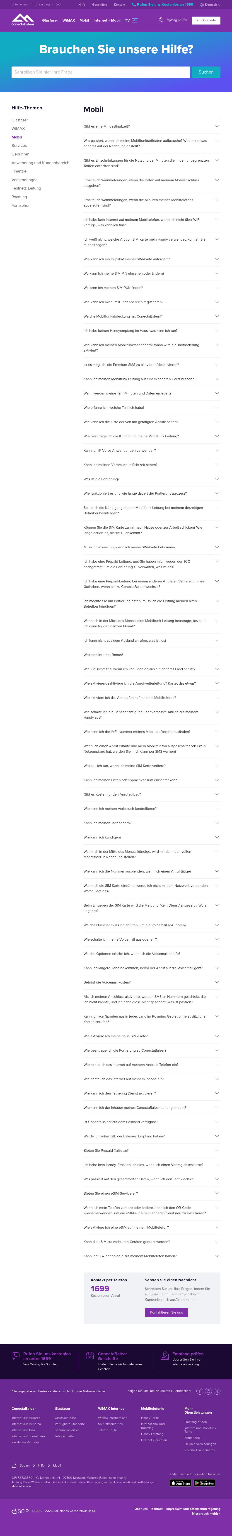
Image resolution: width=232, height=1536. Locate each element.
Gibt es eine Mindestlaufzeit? (107, 126)
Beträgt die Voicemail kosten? (107, 982)
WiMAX (69, 20)
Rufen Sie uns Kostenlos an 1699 (163, 4)
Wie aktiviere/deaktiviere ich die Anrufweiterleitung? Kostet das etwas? (140, 683)
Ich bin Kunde (206, 20)
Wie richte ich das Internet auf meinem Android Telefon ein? (131, 1065)
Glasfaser (50, 20)
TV (131, 20)
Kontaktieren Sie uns (166, 1312)
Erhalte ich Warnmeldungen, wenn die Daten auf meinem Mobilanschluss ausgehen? (141, 183)
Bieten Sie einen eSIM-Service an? (111, 1193)
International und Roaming (153, 1426)
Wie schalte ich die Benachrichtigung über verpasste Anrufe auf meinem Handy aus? (141, 715)
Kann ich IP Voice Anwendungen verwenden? (120, 450)
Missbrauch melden (206, 1514)
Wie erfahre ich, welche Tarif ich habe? (114, 407)
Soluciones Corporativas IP (72, 1511)
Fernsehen (21, 205)
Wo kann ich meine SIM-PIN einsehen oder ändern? (124, 273)
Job (58, 4)
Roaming (19, 196)
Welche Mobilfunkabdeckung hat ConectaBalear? (123, 316)
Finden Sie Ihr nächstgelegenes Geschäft (116, 1361)
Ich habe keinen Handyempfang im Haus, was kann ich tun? (130, 330)
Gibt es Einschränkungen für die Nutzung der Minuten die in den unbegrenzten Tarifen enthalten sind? (146, 163)
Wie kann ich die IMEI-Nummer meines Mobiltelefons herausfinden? (137, 732)
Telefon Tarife (64, 1436)
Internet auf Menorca (26, 1424)
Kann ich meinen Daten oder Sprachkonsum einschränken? (130, 780)
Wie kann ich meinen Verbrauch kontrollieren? (120, 808)
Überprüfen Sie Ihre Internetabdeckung (190, 1358)
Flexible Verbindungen (200, 1444)
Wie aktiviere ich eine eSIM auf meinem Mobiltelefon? (126, 1227)
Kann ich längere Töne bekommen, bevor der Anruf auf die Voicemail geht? (143, 968)
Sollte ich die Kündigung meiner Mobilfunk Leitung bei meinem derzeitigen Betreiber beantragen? (143, 510)
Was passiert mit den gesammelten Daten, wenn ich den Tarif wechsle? (139, 1179)
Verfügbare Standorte (70, 1424)
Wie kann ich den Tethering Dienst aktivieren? (120, 1093)
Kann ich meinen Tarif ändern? (107, 823)
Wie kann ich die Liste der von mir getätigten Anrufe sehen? (131, 422)
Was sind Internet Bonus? (103, 655)
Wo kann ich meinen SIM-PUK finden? (113, 288)
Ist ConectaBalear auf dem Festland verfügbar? (120, 1122)
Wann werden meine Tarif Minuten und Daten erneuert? (127, 393)
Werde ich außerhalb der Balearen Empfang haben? (124, 1136)
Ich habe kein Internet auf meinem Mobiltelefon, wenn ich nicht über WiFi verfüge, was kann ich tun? (142, 222)
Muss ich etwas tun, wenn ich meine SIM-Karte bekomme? (129, 547)
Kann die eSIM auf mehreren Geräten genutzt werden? (127, 1242)
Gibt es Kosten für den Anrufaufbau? (112, 794)
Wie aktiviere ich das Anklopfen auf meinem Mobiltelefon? (130, 697)
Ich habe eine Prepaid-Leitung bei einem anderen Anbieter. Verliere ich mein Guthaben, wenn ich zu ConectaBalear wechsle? (144, 584)
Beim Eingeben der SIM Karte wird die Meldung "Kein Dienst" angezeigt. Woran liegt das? (146, 908)
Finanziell (20, 171)
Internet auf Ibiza (23, 1430)
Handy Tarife (150, 1418)
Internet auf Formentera (28, 1436)
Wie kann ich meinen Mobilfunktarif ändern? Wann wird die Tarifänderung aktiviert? (141, 348)
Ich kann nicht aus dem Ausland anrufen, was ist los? (125, 640)
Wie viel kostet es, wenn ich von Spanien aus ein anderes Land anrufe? (139, 669)
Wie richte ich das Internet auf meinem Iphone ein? (124, 1079)
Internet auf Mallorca (26, 1418)
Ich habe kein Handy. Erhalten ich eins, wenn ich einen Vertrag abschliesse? (143, 1165)
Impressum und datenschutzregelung (193, 1509)
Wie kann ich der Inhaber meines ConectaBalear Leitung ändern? (135, 1107)
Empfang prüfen (172, 20)
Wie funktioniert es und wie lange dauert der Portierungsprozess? (135, 493)
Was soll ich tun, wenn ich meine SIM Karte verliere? (125, 766)
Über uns (141, 1509)
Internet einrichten (154, 1440)
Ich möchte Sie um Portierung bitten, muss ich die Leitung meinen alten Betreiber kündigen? (140, 604)
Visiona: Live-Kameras (199, 1450)
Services (19, 145)
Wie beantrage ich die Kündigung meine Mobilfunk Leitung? (131, 436)
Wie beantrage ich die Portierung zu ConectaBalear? (125, 1050)
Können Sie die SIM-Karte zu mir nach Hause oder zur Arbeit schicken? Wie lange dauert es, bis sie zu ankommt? (143, 530)
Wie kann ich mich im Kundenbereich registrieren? (123, 302)
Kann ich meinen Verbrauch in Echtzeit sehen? (120, 465)
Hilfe (81, 5)
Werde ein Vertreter (25, 1442)
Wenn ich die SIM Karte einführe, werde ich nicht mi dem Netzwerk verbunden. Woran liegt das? (146, 888)
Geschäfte (99, 5)
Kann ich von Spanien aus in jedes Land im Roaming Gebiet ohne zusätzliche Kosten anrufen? (144, 1019)
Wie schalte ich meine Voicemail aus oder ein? (120, 939)
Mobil (84, 20)
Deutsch (210, 5)
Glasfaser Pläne (66, 1418)
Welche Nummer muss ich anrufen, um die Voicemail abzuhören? (135, 925)
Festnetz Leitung (26, 188)
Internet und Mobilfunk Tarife (200, 1430)
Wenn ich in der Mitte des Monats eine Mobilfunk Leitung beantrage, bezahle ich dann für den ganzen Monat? (144, 624)
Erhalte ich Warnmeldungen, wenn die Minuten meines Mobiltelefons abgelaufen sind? (138, 203)
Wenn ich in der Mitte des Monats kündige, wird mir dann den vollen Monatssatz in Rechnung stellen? (137, 854)
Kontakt (119, 5)
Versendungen (25, 179)
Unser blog (43, 4)
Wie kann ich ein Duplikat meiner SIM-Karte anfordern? (127, 259)
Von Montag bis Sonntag (41, 1358)
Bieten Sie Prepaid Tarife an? (106, 1150)
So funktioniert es (67, 1430)
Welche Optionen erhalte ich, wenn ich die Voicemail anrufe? (132, 954)
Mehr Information (22, 1486)
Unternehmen (21, 4)
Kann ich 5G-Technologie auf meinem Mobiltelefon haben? (130, 1256)
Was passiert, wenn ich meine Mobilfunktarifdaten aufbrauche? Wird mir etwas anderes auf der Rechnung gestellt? (145, 143)
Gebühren (20, 154)
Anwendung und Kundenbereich (40, 162)
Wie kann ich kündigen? (102, 837)
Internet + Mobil (107, 20)
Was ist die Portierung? (101, 479)
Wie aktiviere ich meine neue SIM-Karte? (115, 1036)
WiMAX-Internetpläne (112, 1418)
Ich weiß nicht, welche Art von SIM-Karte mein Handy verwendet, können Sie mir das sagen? (144, 242)
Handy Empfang (152, 1434)
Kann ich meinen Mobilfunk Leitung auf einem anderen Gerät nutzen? (139, 379)
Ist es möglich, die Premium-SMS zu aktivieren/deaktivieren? (131, 364)
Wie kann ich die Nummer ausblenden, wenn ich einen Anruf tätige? (137, 871)
